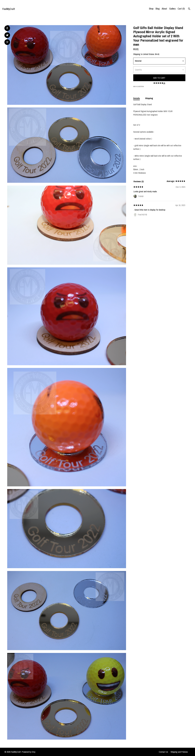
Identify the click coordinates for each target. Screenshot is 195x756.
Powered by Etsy (28, 751)
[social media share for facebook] (7, 28)
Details (136, 98)
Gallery (172, 8)
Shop (151, 8)
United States (148, 54)
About (164, 8)
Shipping (149, 98)
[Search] (189, 9)
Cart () (181, 8)
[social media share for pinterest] (7, 42)
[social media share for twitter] (7, 35)
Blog (158, 8)
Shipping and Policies (179, 751)
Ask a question (138, 86)
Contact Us (163, 751)
